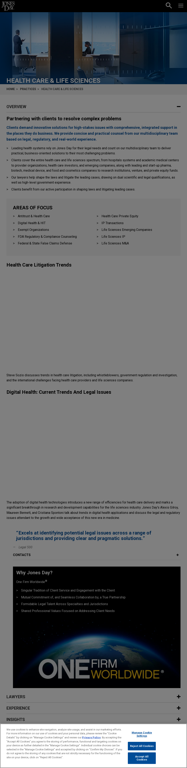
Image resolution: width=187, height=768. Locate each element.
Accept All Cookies (142, 758)
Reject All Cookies (142, 746)
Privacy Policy (91, 737)
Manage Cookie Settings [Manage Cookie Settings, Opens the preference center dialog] (142, 734)
